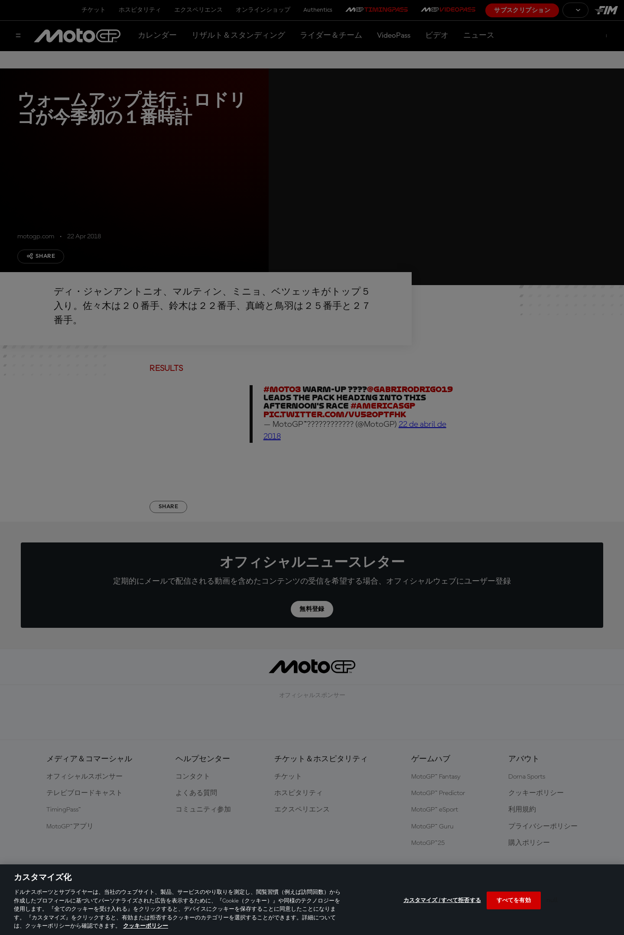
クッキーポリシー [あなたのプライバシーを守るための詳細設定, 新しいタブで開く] (145, 926)
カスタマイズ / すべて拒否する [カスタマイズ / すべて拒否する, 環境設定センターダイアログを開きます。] (442, 900)
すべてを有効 (514, 900)
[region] (312, 899)
